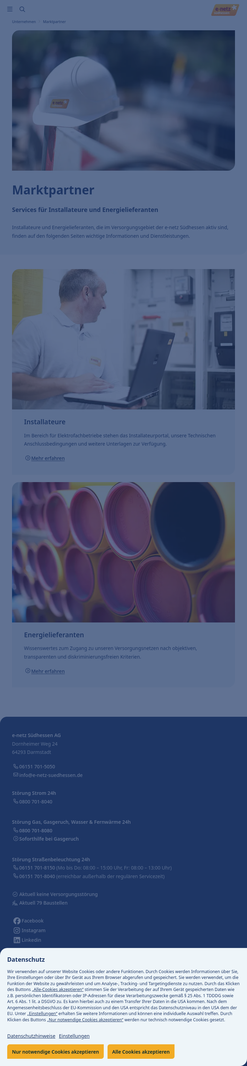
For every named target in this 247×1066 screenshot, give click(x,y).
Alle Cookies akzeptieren (141, 1051)
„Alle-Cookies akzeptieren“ (57, 989)
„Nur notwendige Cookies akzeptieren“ (85, 1020)
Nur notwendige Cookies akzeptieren (55, 1051)
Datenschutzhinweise (31, 1036)
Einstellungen (74, 1036)
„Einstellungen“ (42, 1013)
